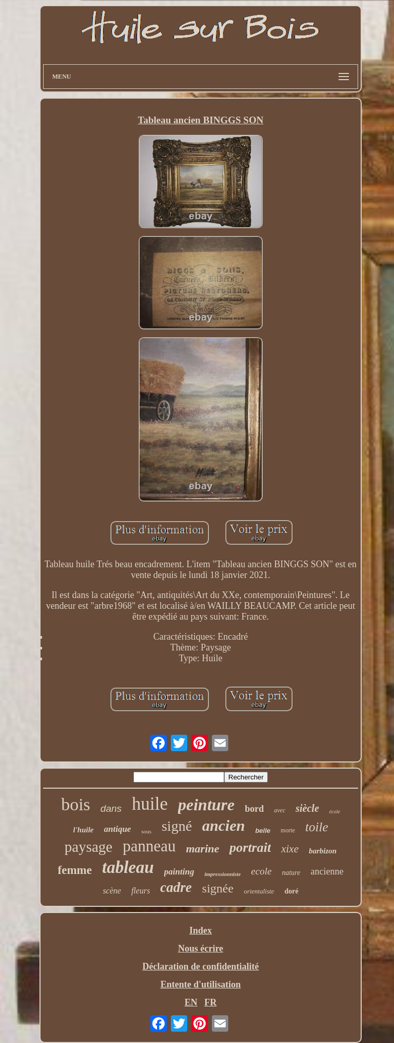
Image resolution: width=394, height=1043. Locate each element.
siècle (307, 808)
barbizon (323, 851)
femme (75, 870)
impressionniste (222, 874)
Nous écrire (200, 948)
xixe (290, 849)
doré (291, 891)
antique (117, 829)
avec (279, 810)
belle (262, 830)
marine (202, 848)
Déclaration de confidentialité (201, 966)
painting (179, 872)
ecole (261, 871)
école (334, 811)
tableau (128, 867)
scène (112, 890)
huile (150, 804)
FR (210, 1002)
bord (254, 809)
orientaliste (259, 891)
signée (217, 888)
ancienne (326, 871)
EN (191, 1002)
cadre (175, 887)
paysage (88, 847)
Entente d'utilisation (201, 984)
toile (316, 827)
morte (288, 830)
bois (75, 804)
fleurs (140, 890)
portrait (250, 847)
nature (291, 873)
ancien (223, 825)
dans (111, 808)
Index (200, 930)
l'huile (83, 830)
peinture (206, 804)
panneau (149, 846)
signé (177, 826)
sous (146, 831)
